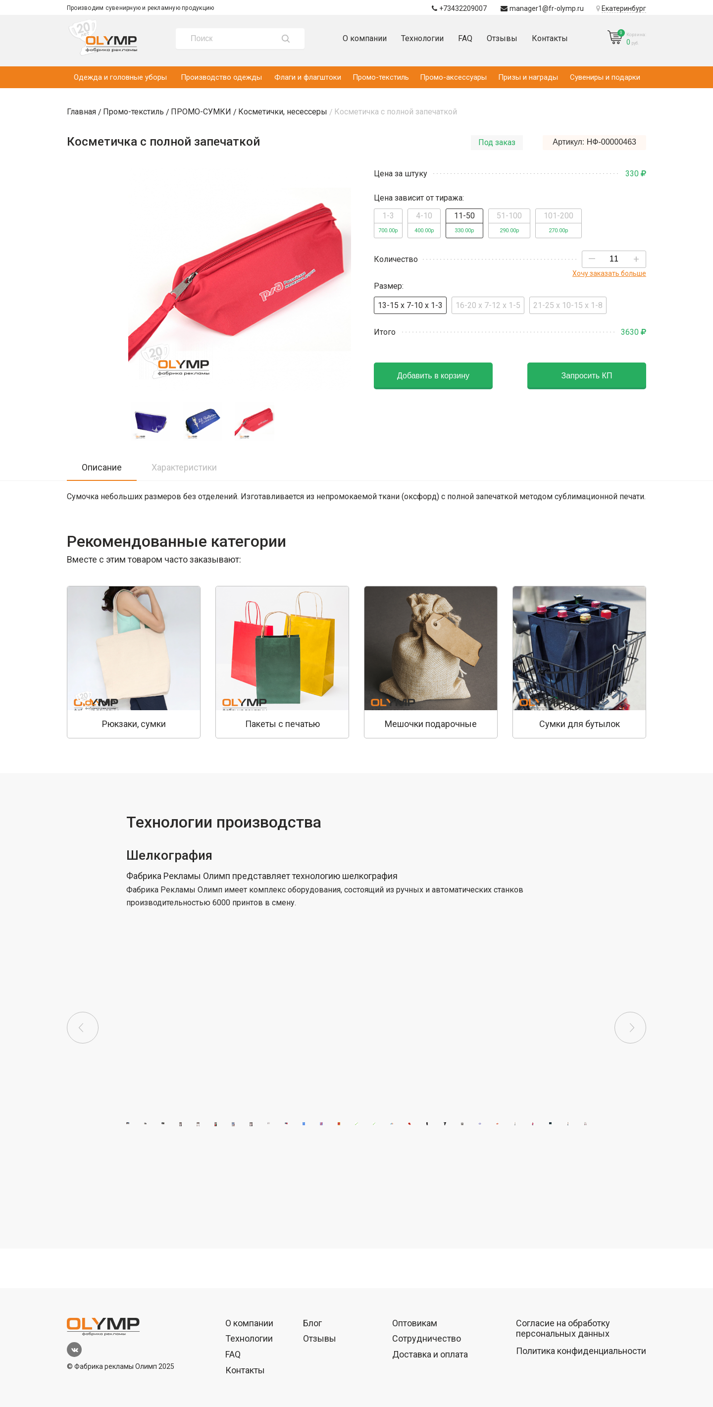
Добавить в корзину (433, 375)
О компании (365, 38)
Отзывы (502, 38)
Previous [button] (83, 1027)
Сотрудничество (426, 1338)
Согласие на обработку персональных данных (563, 1328)
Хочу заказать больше (609, 273)
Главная (81, 111)
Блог (312, 1323)
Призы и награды (528, 77)
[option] (134, 662)
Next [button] (630, 1027)
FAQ (465, 38)
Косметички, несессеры (282, 111)
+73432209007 (459, 8)
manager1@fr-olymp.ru (542, 8)
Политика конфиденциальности (581, 1351)
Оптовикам (414, 1323)
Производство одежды (221, 77)
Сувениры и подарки (605, 77)
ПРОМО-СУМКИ (201, 111)
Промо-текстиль (381, 77)
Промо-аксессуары (453, 77)
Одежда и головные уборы (120, 77)
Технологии (422, 38)
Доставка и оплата (430, 1354)
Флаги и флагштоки (307, 77)
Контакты (550, 38)
